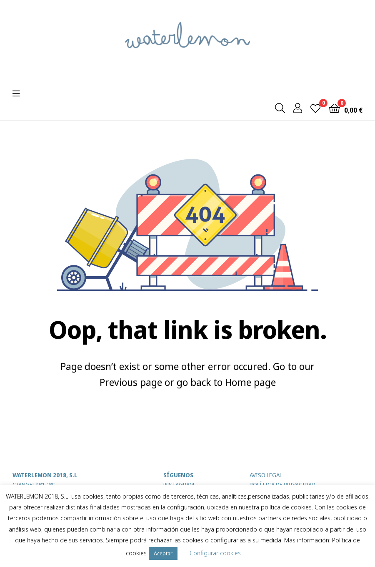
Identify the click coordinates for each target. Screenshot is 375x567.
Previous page (131, 382)
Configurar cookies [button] (215, 553)
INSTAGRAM (178, 485)
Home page (250, 382)
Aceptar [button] (163, 553)
